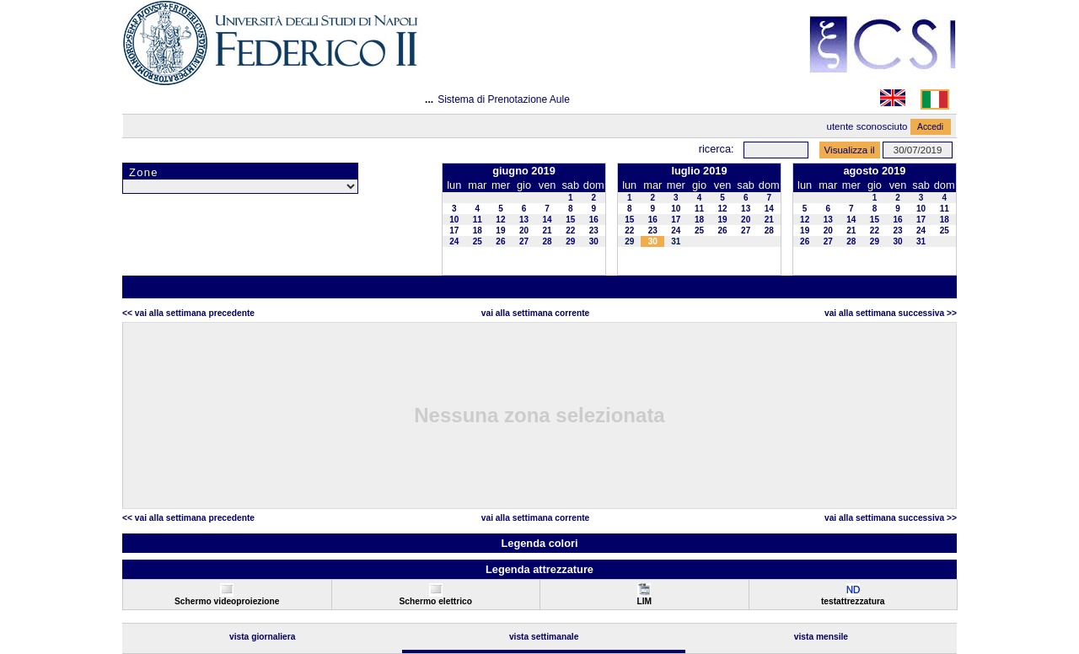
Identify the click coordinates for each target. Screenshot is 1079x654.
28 (547, 241)
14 (547, 219)
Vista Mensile (821, 636)
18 (477, 230)
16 (594, 219)
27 (524, 241)
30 (594, 241)
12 (500, 219)
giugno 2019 (524, 170)
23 (594, 230)
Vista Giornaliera (262, 636)
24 (454, 241)
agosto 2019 (874, 170)
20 (524, 230)
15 (570, 219)
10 (454, 219)
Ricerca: (716, 148)
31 (675, 241)
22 (570, 230)
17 (454, 230)
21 (547, 230)
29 (570, 241)
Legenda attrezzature (539, 569)
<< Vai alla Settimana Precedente (188, 313)
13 (524, 219)
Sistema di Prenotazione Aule (504, 99)
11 (477, 219)
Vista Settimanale (544, 636)
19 (500, 230)
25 (477, 241)
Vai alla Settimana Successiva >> (890, 313)
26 (500, 241)
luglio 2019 (699, 170)
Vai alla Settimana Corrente (535, 313)
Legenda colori (539, 543)
